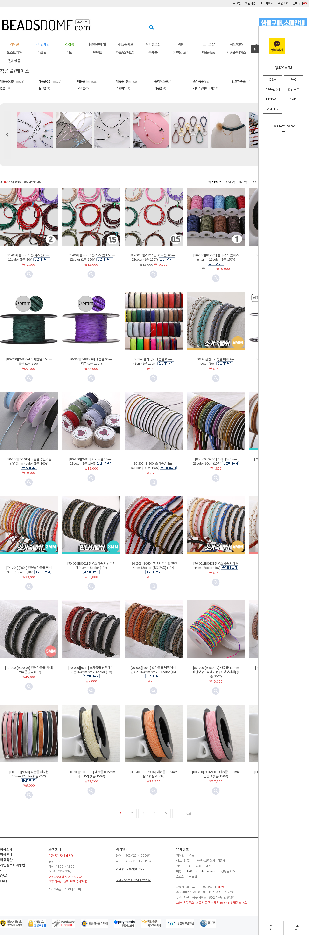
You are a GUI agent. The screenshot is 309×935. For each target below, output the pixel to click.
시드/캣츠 (236, 44)
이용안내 (6, 854)
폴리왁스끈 (162, 81)
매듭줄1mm (87, 81)
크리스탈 (208, 44)
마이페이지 (266, 3)
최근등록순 (214, 182)
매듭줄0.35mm (12, 81)
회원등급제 (272, 89)
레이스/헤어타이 (205, 88)
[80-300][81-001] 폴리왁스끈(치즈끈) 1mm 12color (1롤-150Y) (216, 257)
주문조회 (283, 3)
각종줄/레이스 (236, 52)
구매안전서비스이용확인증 (133, 880)
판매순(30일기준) (236, 182)
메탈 (70, 52)
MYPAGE (272, 99)
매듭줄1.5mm (126, 81)
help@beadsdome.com (200, 871)
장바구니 (300, 3)
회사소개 (6, 849)
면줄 (5, 88)
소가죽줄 (201, 81)
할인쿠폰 (293, 89)
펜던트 (97, 52)
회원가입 (250, 3)
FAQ (293, 79)
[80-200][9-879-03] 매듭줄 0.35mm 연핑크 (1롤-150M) (216, 773)
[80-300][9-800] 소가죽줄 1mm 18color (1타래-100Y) (152, 465)
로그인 (237, 3)
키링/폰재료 (125, 44)
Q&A (272, 79)
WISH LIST (273, 109)
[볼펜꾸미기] (97, 44)
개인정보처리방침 (12, 865)
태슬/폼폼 (208, 52)
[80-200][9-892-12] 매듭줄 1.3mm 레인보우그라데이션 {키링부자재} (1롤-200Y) (215, 671)
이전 (7, 135)
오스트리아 (14, 52)
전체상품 (14, 61)
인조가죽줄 (241, 81)
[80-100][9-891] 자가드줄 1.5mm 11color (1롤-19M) (91, 461)
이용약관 (6, 860)
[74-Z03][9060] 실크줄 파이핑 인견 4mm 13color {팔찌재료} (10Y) (153, 565)
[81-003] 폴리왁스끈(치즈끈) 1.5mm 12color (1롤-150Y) (91, 257)
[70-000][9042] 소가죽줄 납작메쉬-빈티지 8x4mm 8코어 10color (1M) (153, 669)
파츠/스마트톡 (125, 52)
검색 (150, 27)
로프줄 (83, 88)
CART (294, 99)
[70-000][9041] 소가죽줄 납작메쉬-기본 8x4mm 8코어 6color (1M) (91, 669)
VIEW (221, 887)
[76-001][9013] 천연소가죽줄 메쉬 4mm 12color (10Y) (216, 565)
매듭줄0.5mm (50, 81)
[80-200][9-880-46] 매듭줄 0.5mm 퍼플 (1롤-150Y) (91, 361)
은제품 (152, 52)
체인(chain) (181, 52)
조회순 (256, 182)
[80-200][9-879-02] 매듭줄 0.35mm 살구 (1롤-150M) (153, 773)
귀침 (181, 44)
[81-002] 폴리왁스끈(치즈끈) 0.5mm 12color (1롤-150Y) (153, 257)
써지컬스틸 (153, 44)
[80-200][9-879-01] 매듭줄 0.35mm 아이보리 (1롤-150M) (91, 773)
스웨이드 (123, 88)
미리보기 (91, 274)
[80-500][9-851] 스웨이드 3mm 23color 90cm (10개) (215, 461)
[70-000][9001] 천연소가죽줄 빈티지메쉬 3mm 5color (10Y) (91, 565)
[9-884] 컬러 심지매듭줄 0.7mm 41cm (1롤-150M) (154, 361)
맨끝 (188, 813)
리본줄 (160, 88)
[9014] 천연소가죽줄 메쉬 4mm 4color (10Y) (216, 361)
